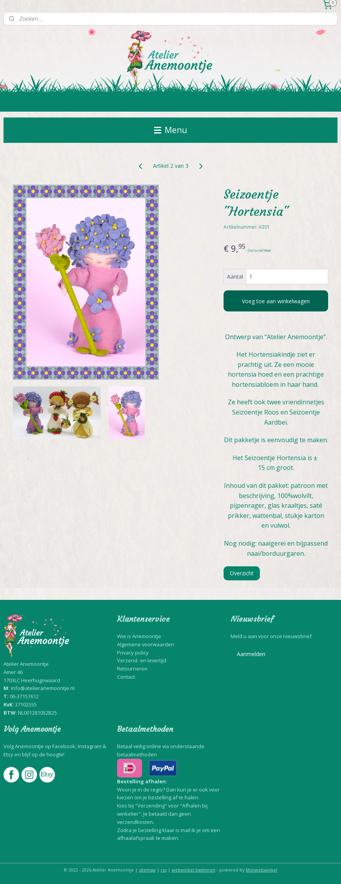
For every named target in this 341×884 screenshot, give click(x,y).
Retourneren (132, 668)
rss (164, 870)
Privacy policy (133, 652)
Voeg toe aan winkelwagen (276, 301)
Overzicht (242, 573)
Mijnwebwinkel (261, 870)
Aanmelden (251, 654)
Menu (170, 130)
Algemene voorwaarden (145, 644)
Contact (126, 676)
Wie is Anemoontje (139, 636)
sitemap (147, 870)
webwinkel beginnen (193, 870)
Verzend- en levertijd (141, 660)
